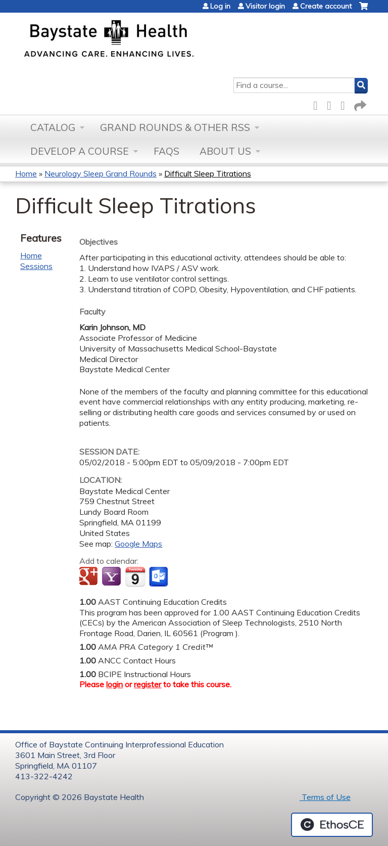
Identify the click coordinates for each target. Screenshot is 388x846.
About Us (225, 151)
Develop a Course (79, 151)
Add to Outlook (159, 577)
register (147, 684)
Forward (359, 104)
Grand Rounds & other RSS (175, 127)
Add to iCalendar (135, 576)
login (114, 684)
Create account (326, 6)
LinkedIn (346, 104)
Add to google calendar (89, 577)
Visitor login (265, 6)
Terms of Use (325, 797)
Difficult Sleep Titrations (207, 173)
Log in (220, 6)
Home (26, 173)
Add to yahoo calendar (112, 577)
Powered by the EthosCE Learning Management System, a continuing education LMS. (332, 825)
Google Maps (138, 544)
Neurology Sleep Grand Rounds (100, 173)
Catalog (52, 127)
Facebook (318, 104)
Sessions (36, 266)
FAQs (166, 151)
